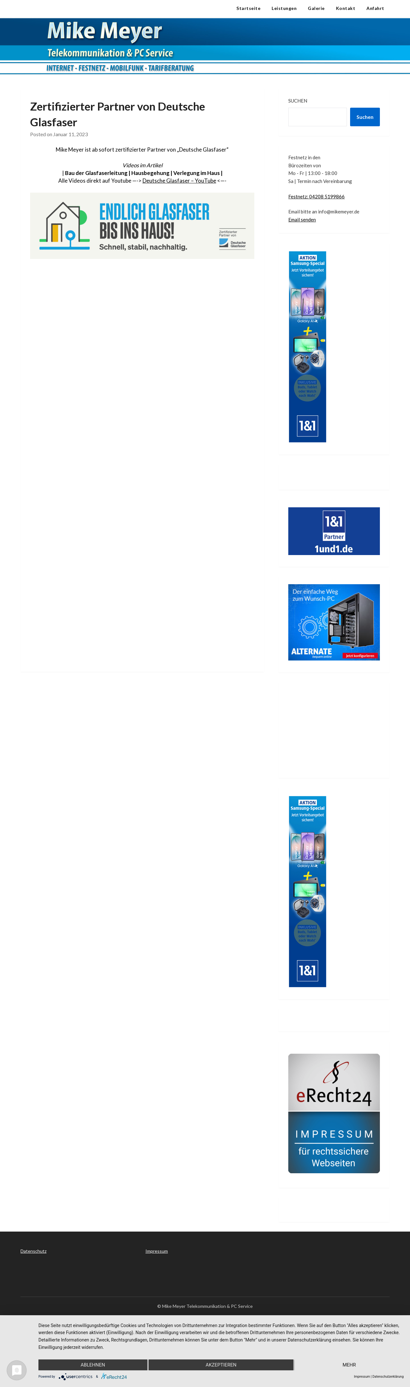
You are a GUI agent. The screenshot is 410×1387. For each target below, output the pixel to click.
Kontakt (346, 8)
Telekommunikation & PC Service (72, 8)
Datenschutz (33, 1251)
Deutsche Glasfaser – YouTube (179, 180)
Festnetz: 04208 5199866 (316, 196)
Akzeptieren (221, 1365)
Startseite (248, 8)
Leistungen (284, 8)
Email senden (302, 219)
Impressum (156, 1251)
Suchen (297, 101)
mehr (349, 1365)
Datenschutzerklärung (388, 1376)
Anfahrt (375, 8)
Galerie (316, 8)
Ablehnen (93, 1365)
